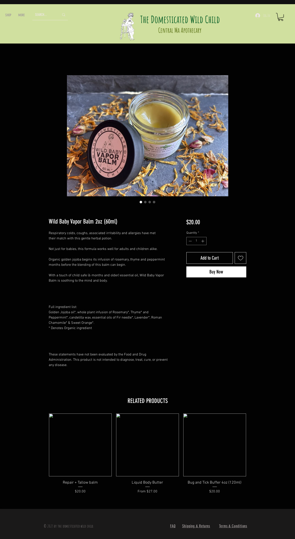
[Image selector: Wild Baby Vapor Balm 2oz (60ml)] (141, 202)
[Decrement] (189, 241)
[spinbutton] (196, 241)
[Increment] (203, 241)
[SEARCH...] (44, 15)
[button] (8, 15)
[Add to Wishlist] (240, 258)
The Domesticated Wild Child (180, 19)
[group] (147, 456)
